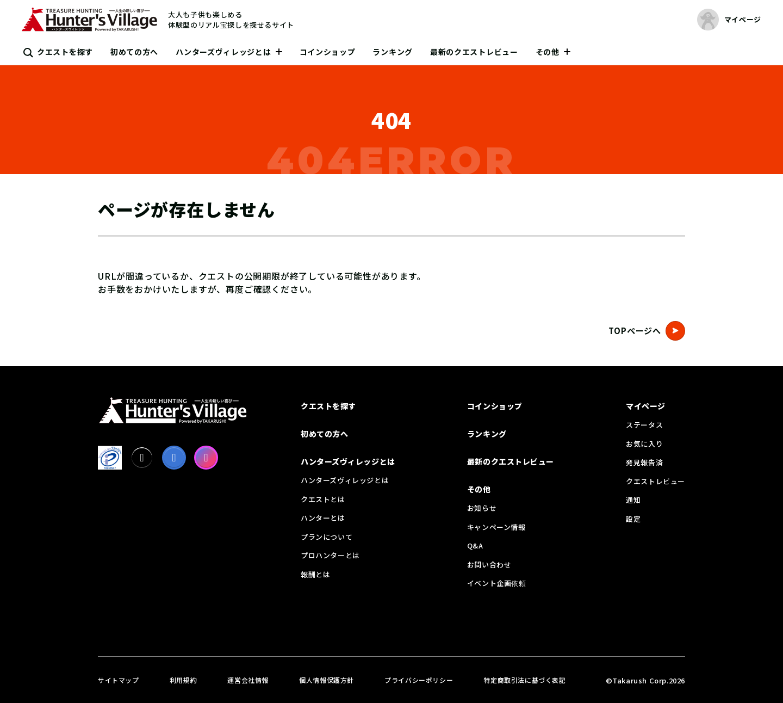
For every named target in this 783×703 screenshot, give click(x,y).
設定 (633, 519)
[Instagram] (206, 458)
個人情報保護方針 (326, 679)
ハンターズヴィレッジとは (223, 51)
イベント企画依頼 (496, 583)
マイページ (646, 405)
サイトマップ (118, 679)
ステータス (644, 425)
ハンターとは (323, 518)
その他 (548, 51)
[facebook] (174, 458)
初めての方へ (134, 51)
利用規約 (183, 679)
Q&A (475, 545)
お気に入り (644, 444)
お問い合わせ (489, 564)
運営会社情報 (248, 679)
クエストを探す (65, 51)
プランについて (326, 537)
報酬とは (315, 574)
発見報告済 (644, 462)
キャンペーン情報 (496, 527)
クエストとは (323, 499)
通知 (633, 500)
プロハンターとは (330, 555)
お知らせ (481, 508)
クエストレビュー (655, 481)
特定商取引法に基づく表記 (524, 679)
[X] (142, 458)
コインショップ (328, 51)
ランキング (392, 51)
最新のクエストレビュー (474, 51)
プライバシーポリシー (418, 679)
